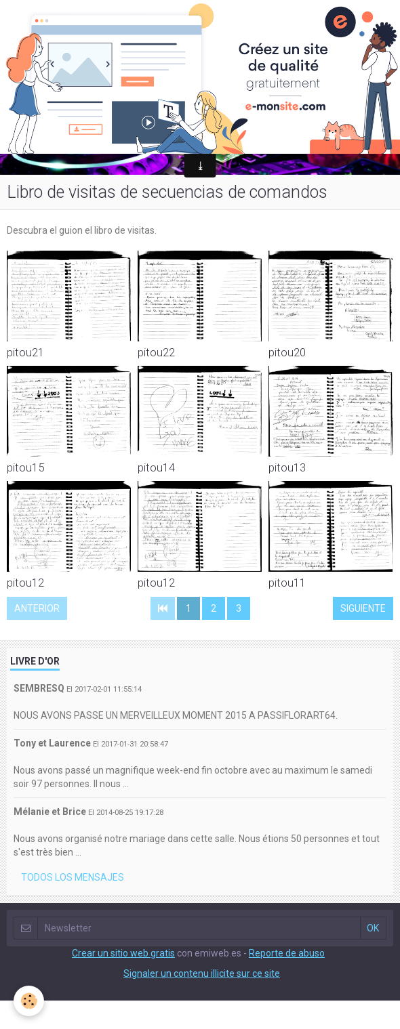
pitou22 (156, 352)
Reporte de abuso (287, 953)
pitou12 (25, 582)
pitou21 (25, 352)
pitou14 (156, 467)
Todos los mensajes (72, 877)
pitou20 (287, 352)
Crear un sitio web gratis (123, 953)
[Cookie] (29, 1001)
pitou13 (287, 467)
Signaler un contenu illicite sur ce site (201, 973)
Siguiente (363, 608)
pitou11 (287, 582)
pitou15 (25, 467)
